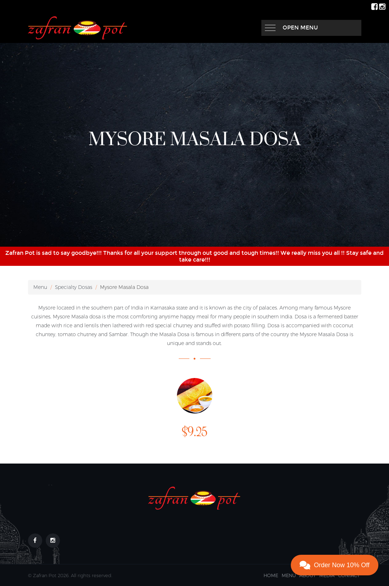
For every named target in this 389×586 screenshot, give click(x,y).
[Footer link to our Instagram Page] (53, 540)
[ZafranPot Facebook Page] (374, 6)
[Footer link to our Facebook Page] (35, 540)
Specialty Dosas (73, 287)
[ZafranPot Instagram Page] (382, 6)
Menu (40, 287)
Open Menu (300, 27)
